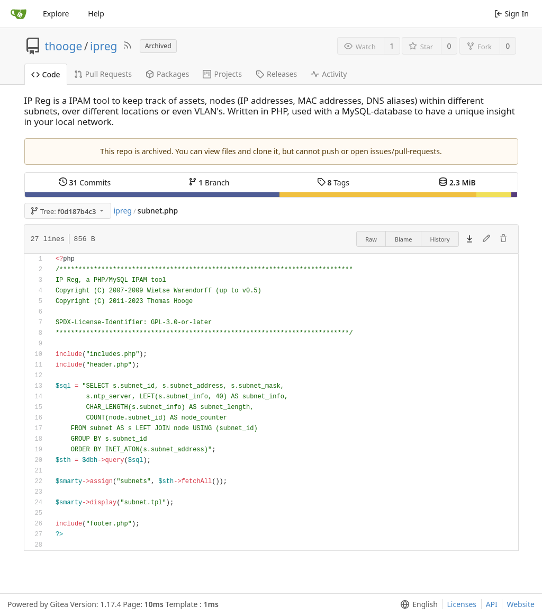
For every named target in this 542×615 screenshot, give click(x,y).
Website (521, 604)
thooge (64, 46)
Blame (403, 239)
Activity (329, 74)
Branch (209, 182)
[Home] (18, 14)
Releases (276, 74)
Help (96, 13)
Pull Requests (103, 74)
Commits (85, 182)
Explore (56, 13)
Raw (371, 239)
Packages (167, 74)
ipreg (103, 46)
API (492, 604)
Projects (222, 74)
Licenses (462, 604)
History (439, 239)
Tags (333, 182)
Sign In (511, 13)
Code (45, 74)
